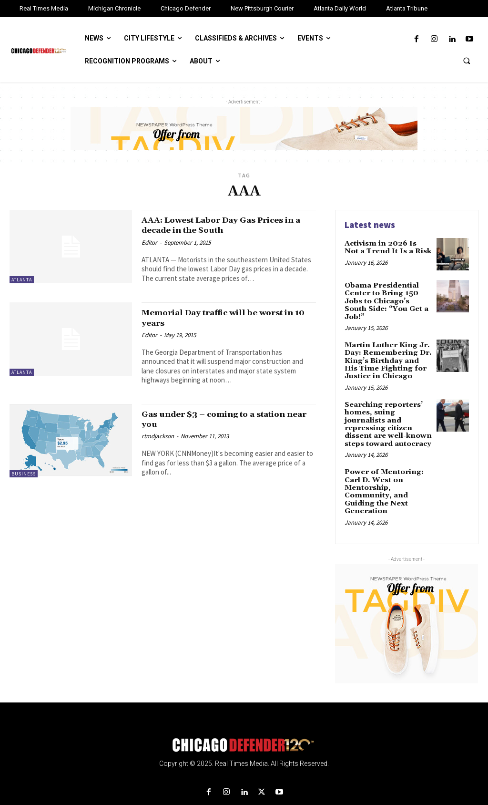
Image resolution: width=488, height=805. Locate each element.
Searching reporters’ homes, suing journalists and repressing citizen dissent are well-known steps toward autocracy (388, 407)
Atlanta (21, 280)
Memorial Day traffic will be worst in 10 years (223, 317)
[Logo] (244, 720)
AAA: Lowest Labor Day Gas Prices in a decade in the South (224, 225)
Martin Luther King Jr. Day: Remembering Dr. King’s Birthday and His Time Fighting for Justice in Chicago (387, 350)
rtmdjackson (158, 436)
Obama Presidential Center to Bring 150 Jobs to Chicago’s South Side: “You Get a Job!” (387, 296)
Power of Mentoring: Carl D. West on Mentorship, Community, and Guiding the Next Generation (382, 467)
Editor (149, 242)
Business (23, 473)
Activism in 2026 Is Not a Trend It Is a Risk (386, 247)
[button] (466, 60)
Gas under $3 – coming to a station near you (225, 418)
